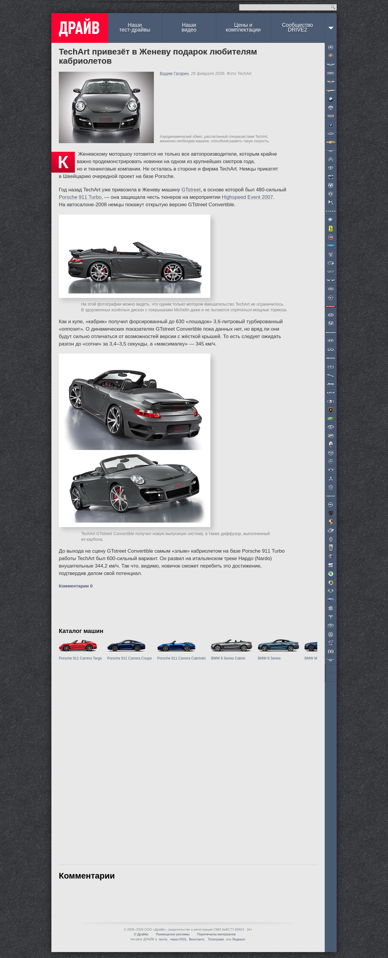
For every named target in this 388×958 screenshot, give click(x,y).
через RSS (178, 939)
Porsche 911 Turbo (80, 197)
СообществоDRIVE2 (297, 27)
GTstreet (191, 190)
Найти (333, 7)
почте (163, 939)
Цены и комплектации (243, 27)
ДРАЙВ (79, 28)
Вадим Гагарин (174, 73)
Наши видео (189, 27)
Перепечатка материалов (216, 934)
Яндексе (238, 939)
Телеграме (215, 939)
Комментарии (76, 585)
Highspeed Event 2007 (247, 197)
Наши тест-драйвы (134, 27)
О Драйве (141, 934)
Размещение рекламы (173, 934)
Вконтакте (196, 939)
